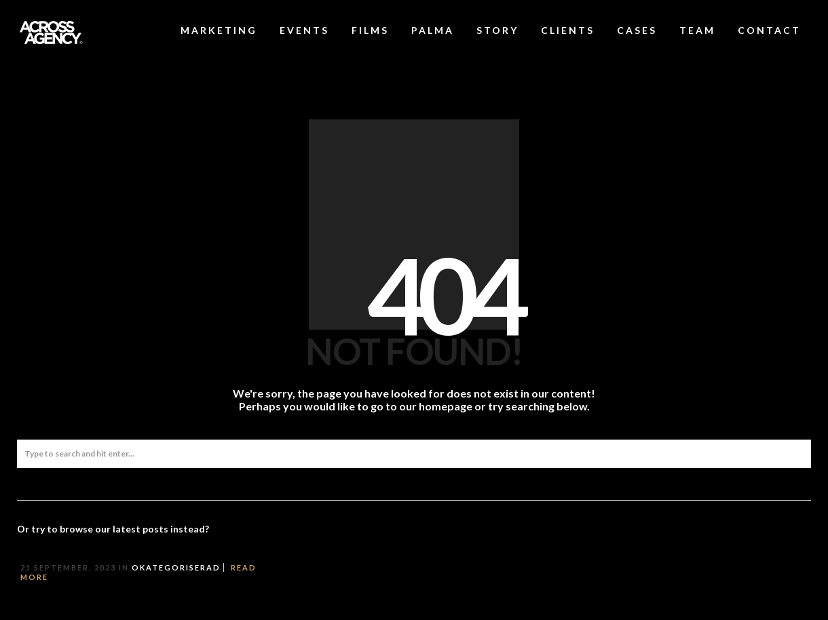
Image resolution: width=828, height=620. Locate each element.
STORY (497, 30)
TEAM (697, 30)
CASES (637, 30)
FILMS (370, 30)
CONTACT (769, 30)
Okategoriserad (176, 567)
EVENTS (304, 30)
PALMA (432, 30)
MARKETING (219, 30)
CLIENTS (568, 30)
